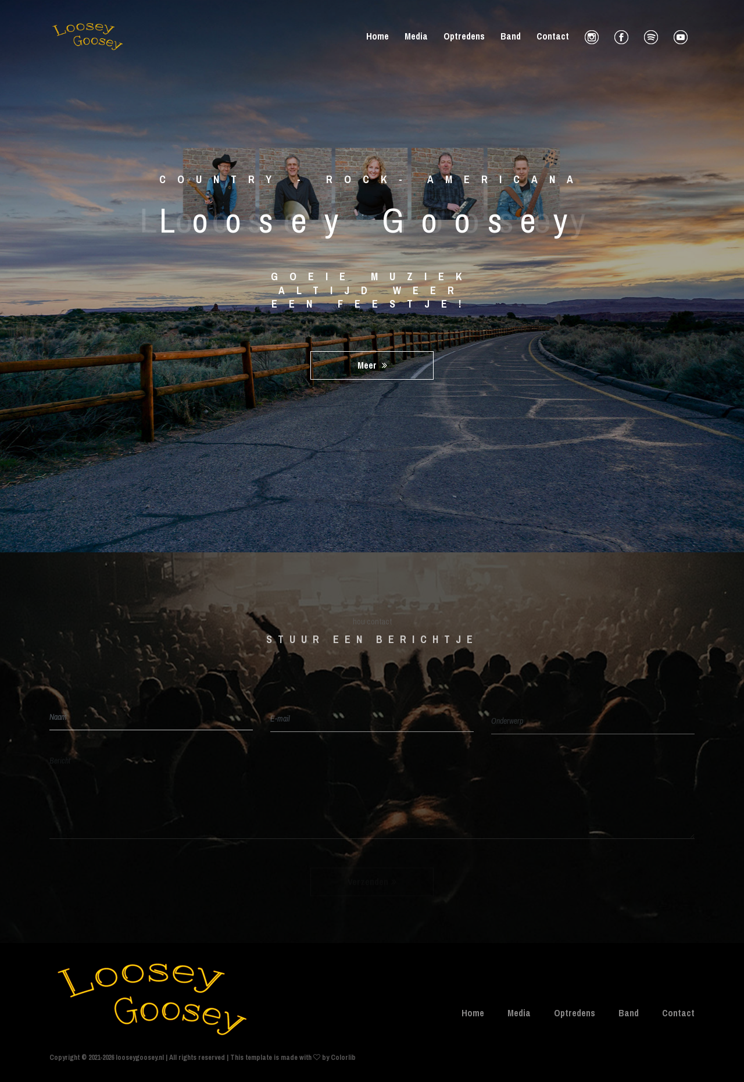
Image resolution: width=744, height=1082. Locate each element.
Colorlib (343, 1057)
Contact (552, 36)
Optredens (464, 36)
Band (510, 36)
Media (416, 36)
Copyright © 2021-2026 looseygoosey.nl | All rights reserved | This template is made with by (190, 1057)
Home (377, 36)
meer (372, 365)
